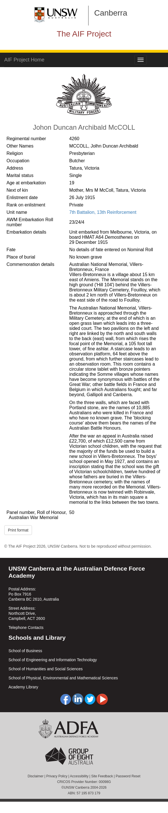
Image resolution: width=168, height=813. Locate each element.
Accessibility (79, 776)
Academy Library (23, 687)
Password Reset (128, 776)
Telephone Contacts (26, 627)
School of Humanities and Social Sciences (45, 669)
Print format (18, 530)
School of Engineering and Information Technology (52, 660)
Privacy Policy (56, 776)
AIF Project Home (24, 60)
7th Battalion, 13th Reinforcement (102, 212)
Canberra (110, 12)
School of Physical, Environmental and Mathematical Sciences (63, 678)
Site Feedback (102, 776)
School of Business (25, 650)
